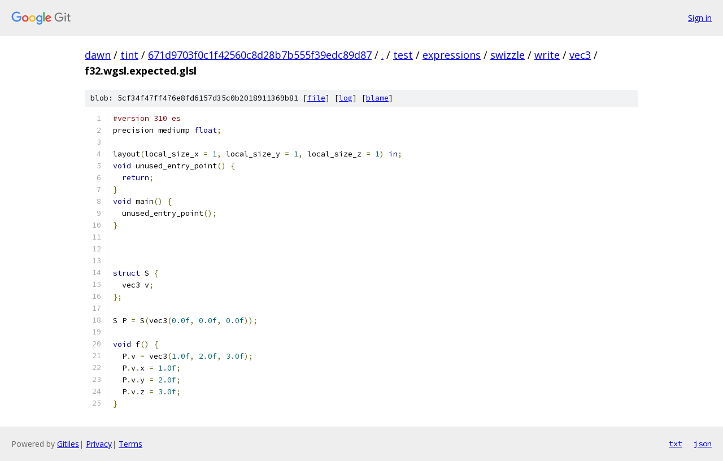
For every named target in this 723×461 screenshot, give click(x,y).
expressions (452, 55)
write (547, 55)
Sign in (700, 17)
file (316, 98)
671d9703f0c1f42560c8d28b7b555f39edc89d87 (260, 55)
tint (129, 55)
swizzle (507, 55)
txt (675, 443)
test (403, 55)
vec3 (580, 55)
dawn (98, 55)
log (345, 98)
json (703, 443)
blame (377, 98)
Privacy (99, 443)
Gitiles (68, 443)
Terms (130, 443)
